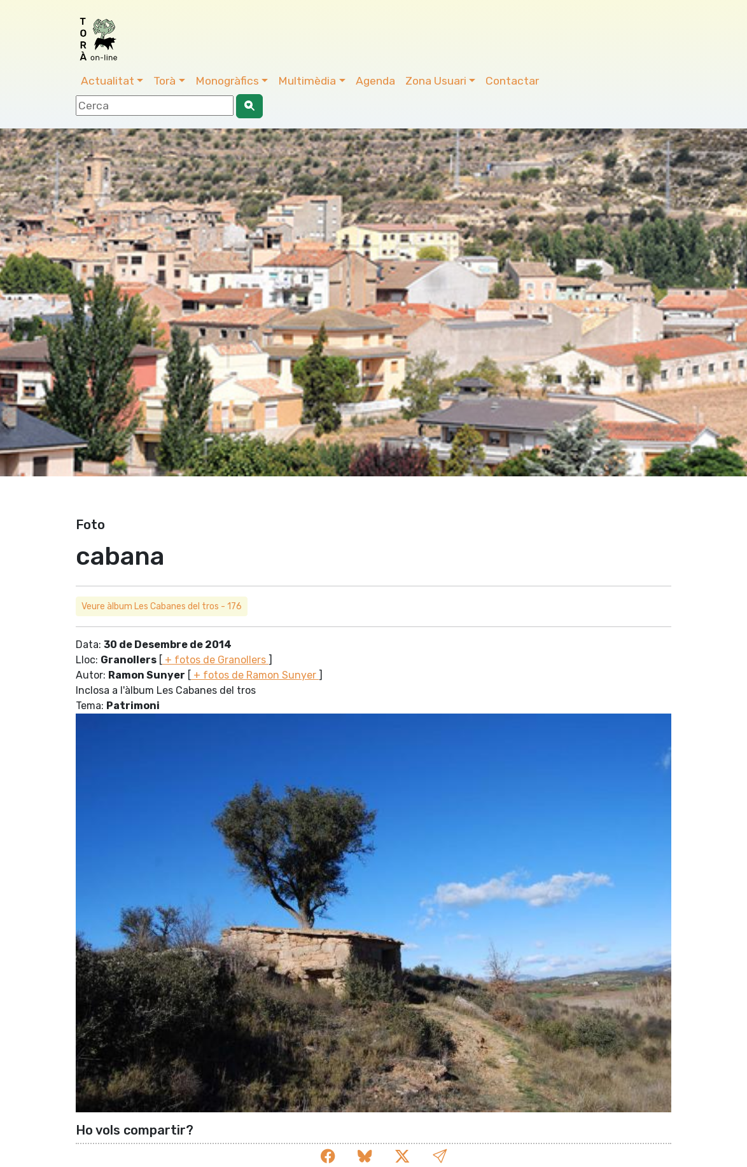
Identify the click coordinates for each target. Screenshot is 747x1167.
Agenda (375, 80)
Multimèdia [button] (307, 80)
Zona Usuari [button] (435, 80)
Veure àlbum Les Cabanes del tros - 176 (161, 606)
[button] (440, 1156)
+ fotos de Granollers (215, 660)
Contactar (512, 80)
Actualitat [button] (107, 80)
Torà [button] (164, 80)
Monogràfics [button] (227, 80)
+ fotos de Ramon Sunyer (255, 675)
